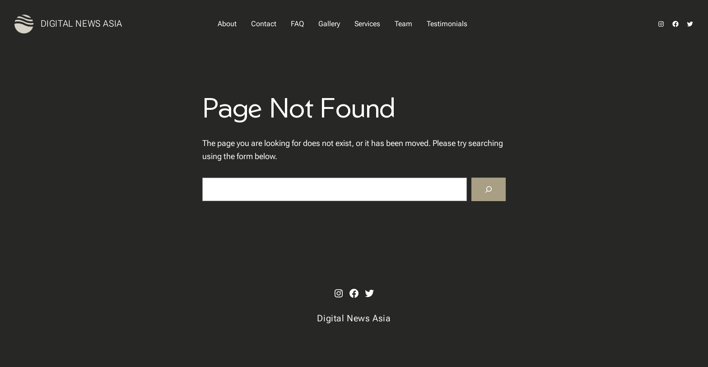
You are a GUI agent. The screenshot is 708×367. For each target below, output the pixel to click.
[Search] (488, 189)
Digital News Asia (81, 23)
